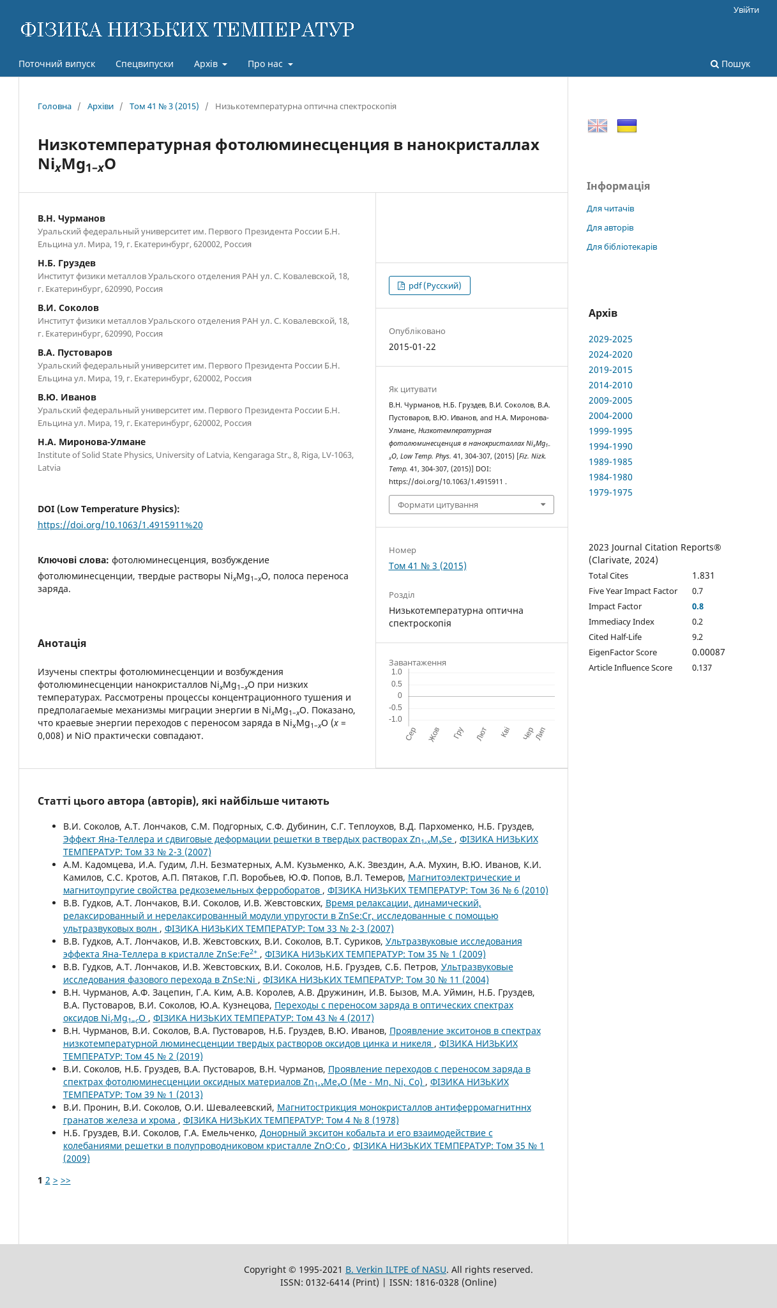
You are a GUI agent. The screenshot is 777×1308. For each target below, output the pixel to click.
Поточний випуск (57, 63)
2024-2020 (611, 354)
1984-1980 (611, 477)
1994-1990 (611, 446)
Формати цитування (438, 504)
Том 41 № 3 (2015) (164, 106)
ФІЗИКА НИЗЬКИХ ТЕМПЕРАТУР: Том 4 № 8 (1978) (291, 1120)
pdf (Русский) (434, 285)
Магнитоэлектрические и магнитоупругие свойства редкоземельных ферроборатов (291, 883)
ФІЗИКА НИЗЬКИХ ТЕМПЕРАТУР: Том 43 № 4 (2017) (263, 1018)
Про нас (266, 63)
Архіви (100, 106)
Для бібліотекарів (622, 246)
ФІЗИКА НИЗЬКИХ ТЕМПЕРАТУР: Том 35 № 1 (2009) (375, 954)
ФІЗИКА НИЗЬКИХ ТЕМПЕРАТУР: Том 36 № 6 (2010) (438, 890)
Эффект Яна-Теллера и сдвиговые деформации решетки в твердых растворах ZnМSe (259, 839)
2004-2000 (611, 415)
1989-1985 (611, 461)
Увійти (746, 9)
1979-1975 (611, 492)
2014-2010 (611, 385)
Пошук (730, 63)
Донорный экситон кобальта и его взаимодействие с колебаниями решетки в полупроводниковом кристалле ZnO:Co (278, 1139)
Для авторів (610, 227)
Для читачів (610, 208)
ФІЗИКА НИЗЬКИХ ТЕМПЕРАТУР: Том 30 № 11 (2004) (376, 979)
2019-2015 (611, 369)
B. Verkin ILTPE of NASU (395, 1269)
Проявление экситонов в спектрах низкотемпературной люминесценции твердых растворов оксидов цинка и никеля (302, 1036)
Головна (55, 106)
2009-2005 (611, 400)
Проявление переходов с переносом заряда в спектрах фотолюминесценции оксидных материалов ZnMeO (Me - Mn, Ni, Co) (297, 1075)
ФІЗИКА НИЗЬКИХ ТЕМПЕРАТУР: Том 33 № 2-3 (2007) (279, 928)
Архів (207, 63)
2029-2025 (611, 339)
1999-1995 (611, 431)
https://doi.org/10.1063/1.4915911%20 (120, 525)
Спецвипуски (145, 63)
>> (66, 1180)
